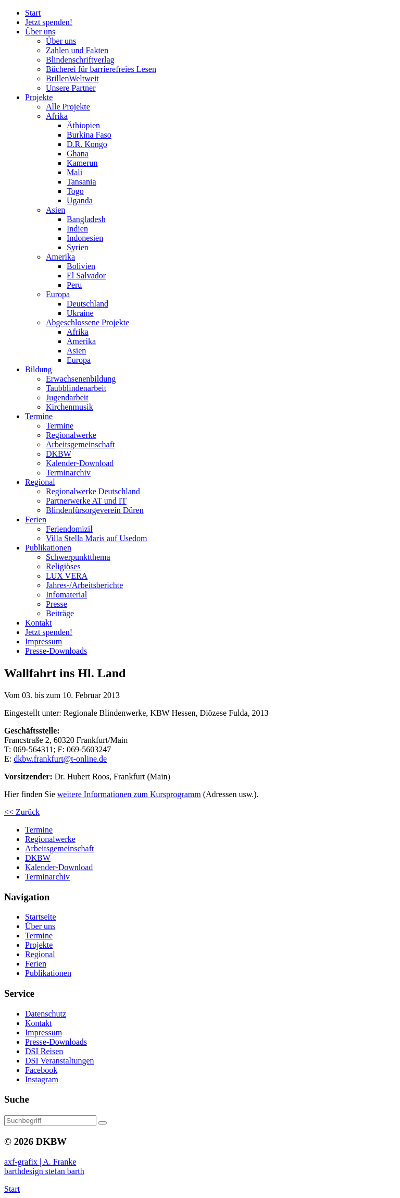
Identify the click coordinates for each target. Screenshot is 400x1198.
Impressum (43, 1032)
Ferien (35, 963)
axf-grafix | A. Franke (40, 1161)
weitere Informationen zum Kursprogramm (129, 794)
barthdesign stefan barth (44, 1171)
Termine (39, 935)
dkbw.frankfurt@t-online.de (60, 758)
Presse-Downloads (56, 1041)
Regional (40, 954)
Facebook (41, 1070)
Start (12, 1188)
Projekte (39, 944)
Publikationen (48, 973)
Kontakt (38, 1023)
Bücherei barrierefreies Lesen (101, 69)
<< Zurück (22, 812)
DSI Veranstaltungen (59, 1060)
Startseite (40, 916)
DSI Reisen (44, 1051)
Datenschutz (45, 1013)
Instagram (41, 1079)
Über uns (40, 926)
